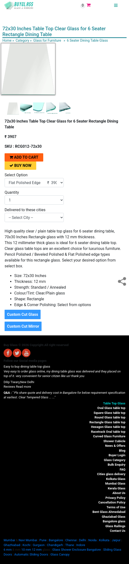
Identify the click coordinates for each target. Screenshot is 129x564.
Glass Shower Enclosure (69, 549)
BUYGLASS (106, 5)
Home (7, 40)
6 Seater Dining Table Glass (87, 40)
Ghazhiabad (12, 545)
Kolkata (104, 540)
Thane (69, 545)
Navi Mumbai (28, 540)
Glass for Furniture (47, 40)
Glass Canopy (59, 554)
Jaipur (116, 540)
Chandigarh (55, 545)
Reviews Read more (17, 386)
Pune (42, 540)
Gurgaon (38, 545)
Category (22, 40)
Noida (92, 540)
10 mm (26, 549)
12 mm (37, 549)
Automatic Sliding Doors (31, 554)
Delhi (82, 540)
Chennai (71, 540)
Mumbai (9, 540)
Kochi (26, 545)
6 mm (8, 549)
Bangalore (56, 540)
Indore (80, 545)
